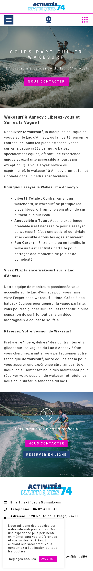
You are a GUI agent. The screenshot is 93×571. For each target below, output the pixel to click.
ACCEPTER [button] (48, 559)
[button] (8, 19)
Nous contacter (46, 84)
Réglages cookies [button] (22, 559)
